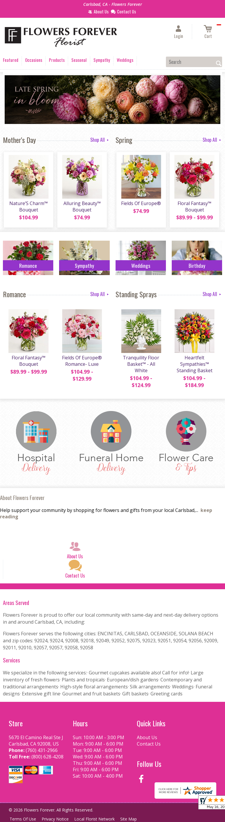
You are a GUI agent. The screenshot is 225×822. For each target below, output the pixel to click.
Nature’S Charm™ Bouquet (28, 207)
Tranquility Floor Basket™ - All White (141, 365)
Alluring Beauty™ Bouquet (81, 207)
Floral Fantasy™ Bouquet (194, 207)
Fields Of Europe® (141, 204)
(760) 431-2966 (42, 751)
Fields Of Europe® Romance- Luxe (81, 362)
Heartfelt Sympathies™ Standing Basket (194, 365)
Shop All (100, 139)
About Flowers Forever (22, 498)
